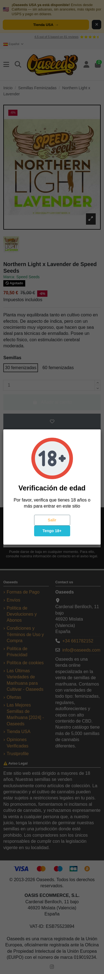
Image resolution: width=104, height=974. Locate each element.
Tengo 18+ (52, 531)
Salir (52, 520)
